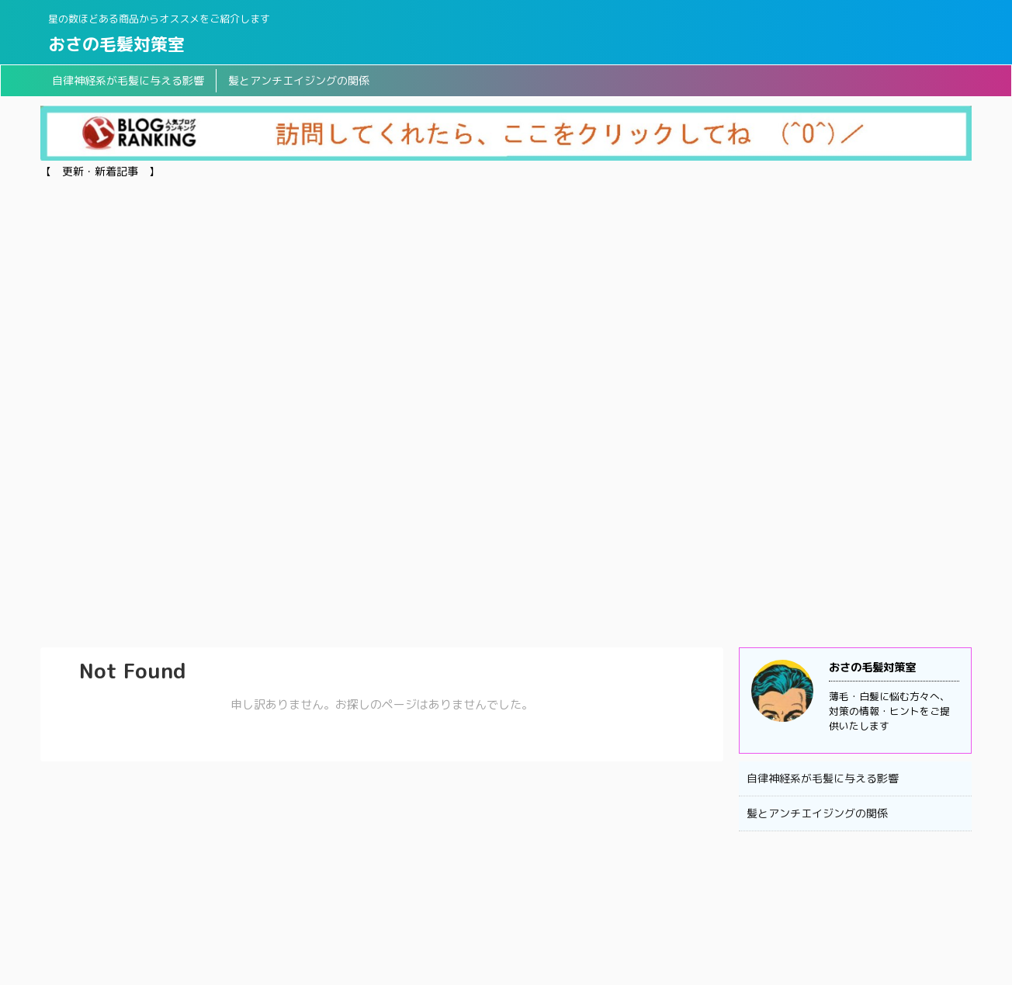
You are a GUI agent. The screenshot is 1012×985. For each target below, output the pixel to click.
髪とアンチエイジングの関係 (298, 80)
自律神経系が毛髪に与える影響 (128, 80)
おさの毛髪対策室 (116, 44)
